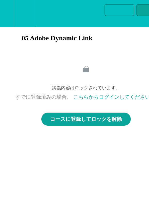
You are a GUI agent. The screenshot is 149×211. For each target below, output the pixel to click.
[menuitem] (24, 13)
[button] (7, 13)
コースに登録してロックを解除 (86, 119)
